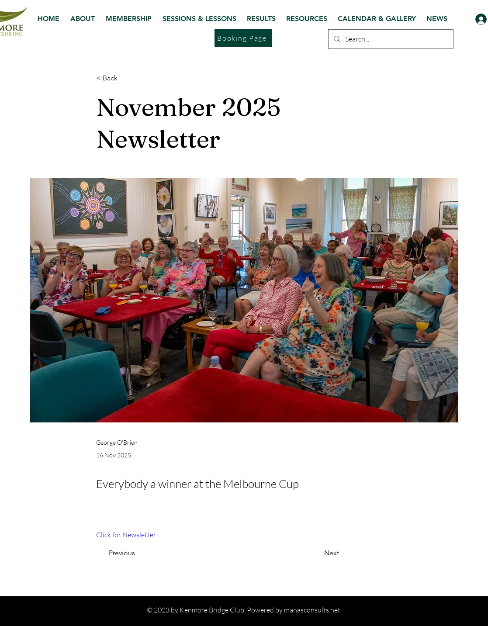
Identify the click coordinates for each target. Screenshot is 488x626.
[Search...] (390, 39)
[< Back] (125, 78)
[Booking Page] (243, 38)
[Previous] (113, 553)
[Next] (353, 553)
